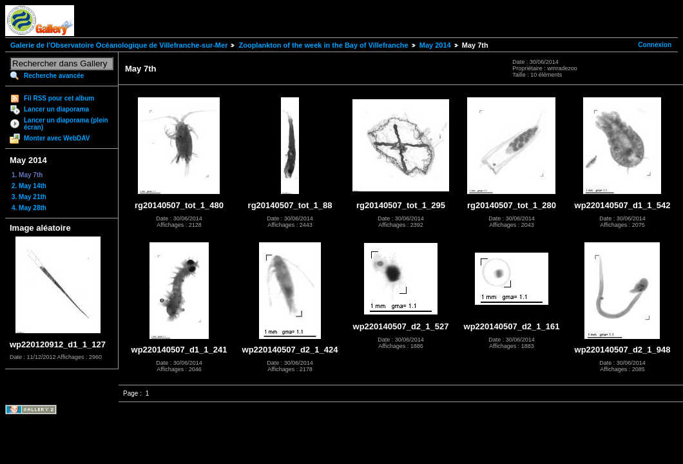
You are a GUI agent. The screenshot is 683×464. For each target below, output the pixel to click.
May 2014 (435, 45)
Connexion (654, 44)
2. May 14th (29, 185)
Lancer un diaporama (56, 109)
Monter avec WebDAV (57, 138)
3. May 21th (29, 196)
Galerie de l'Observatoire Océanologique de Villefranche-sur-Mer (118, 45)
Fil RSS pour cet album (59, 98)
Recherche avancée (54, 75)
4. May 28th (29, 207)
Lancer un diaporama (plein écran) (66, 124)
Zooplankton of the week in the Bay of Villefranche (323, 45)
